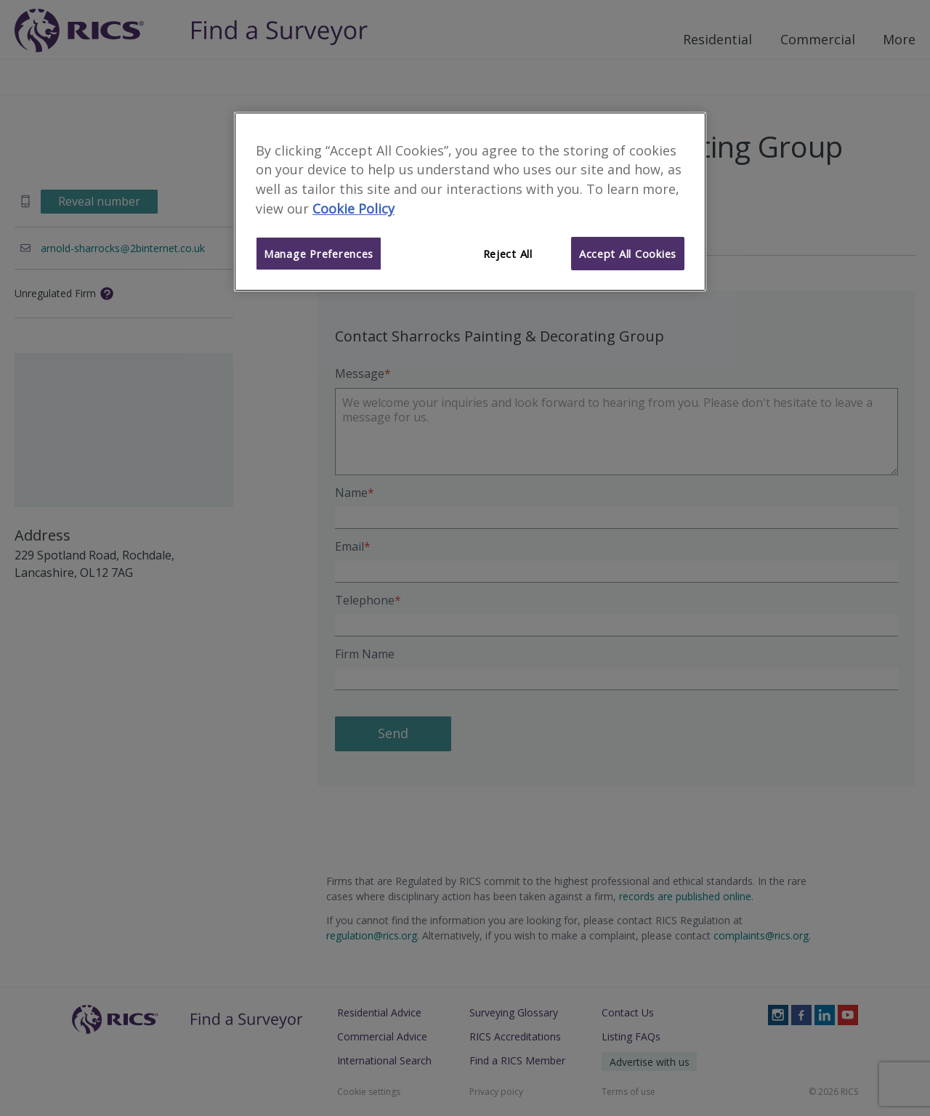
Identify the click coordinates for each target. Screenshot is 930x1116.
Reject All (508, 253)
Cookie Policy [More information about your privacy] (353, 208)
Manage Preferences (318, 253)
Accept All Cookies (627, 253)
